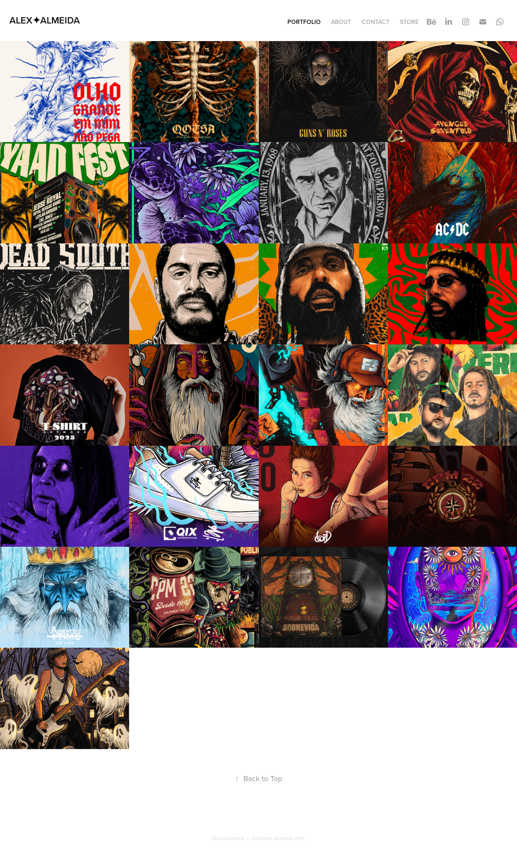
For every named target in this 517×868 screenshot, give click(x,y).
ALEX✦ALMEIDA (44, 20)
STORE (409, 22)
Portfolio (304, 22)
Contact (376, 22)
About (341, 22)
